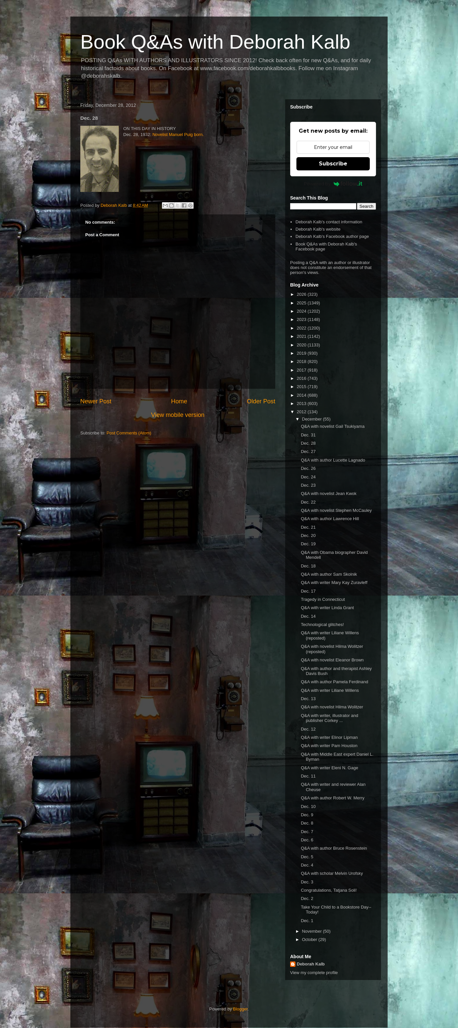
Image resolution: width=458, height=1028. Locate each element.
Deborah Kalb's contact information (328, 221)
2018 (302, 361)
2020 (302, 344)
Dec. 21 (308, 527)
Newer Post (95, 401)
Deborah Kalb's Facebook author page (332, 236)
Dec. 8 (307, 823)
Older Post (261, 401)
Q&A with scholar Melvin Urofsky (332, 873)
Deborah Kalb (311, 963)
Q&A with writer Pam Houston (329, 745)
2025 (302, 302)
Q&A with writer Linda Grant (327, 607)
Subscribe (333, 163)
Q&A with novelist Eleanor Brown (332, 659)
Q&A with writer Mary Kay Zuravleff (334, 582)
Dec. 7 (307, 831)
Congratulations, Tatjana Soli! (329, 890)
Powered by (333, 183)
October (310, 939)
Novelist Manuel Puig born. (178, 134)
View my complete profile (314, 972)
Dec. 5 (307, 856)
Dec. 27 (308, 451)
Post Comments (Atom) (129, 432)
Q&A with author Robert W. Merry (332, 797)
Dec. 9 (307, 814)
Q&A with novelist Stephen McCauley (336, 510)
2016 (302, 378)
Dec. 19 (308, 543)
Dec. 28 (308, 443)
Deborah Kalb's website (317, 229)
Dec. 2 (307, 898)
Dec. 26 (308, 468)
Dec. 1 (307, 920)
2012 (302, 411)
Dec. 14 (308, 616)
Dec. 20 (308, 535)
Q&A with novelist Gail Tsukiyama (332, 426)
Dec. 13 (308, 698)
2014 (302, 395)
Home (179, 401)
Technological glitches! (322, 624)
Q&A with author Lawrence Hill (330, 518)
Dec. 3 (307, 881)
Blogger (240, 1008)
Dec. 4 (307, 865)
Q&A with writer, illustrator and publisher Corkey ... (329, 718)
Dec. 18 (308, 565)
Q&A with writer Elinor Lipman (329, 737)
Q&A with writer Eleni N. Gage (329, 767)
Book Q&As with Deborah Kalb (215, 42)
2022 (302, 328)
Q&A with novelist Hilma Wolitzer (332, 706)
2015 (302, 386)
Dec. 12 (308, 729)
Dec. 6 (307, 839)
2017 (302, 370)
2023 (302, 319)
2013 (302, 403)
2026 (302, 294)
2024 (302, 311)
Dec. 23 (308, 485)
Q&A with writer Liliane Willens (330, 690)
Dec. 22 (308, 502)
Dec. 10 (308, 806)
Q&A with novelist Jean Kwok (328, 493)
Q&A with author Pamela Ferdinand (334, 681)
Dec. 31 (308, 434)
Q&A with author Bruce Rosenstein (334, 848)
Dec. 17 (308, 591)
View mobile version (177, 415)
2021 (302, 336)
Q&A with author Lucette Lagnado (333, 460)
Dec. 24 (308, 476)
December (312, 419)
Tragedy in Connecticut (323, 599)
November (312, 931)
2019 (302, 353)
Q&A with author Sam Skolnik (329, 574)
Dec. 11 (308, 776)
